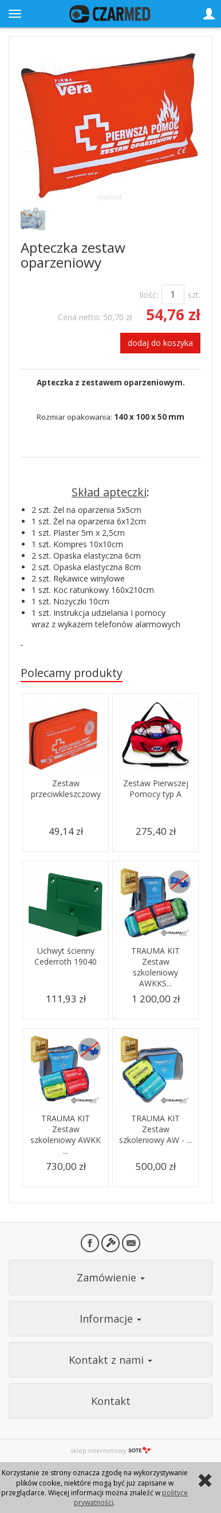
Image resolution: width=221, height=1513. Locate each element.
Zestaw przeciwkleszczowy (66, 788)
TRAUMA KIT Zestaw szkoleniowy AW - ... (155, 1129)
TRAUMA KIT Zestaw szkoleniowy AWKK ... (65, 1134)
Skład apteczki (109, 492)
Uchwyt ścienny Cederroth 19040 (65, 956)
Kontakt (111, 1401)
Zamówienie (111, 1277)
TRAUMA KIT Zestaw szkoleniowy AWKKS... (155, 967)
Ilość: (148, 294)
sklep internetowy (110, 1450)
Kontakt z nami (110, 1360)
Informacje (110, 1318)
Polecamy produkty (72, 672)
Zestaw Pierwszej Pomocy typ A (155, 788)
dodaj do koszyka (160, 342)
